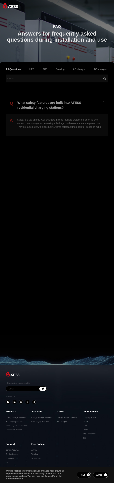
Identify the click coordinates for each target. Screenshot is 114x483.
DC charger (100, 73)
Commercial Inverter (14, 430)
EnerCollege (38, 444)
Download (10, 458)
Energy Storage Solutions (41, 417)
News (85, 426)
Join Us (86, 422)
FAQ (7, 462)
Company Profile (89, 417)
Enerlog (60, 73)
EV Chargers (62, 422)
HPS (31, 73)
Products (11, 411)
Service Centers (12, 454)
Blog (84, 438)
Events (85, 430)
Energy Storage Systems (67, 417)
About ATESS (90, 411)
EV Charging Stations (14, 422)
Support (10, 444)
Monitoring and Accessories (16, 426)
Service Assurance (13, 450)
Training (34, 454)
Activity (34, 450)
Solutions (36, 411)
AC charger (79, 73)
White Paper (36, 458)
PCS (45, 73)
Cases (60, 411)
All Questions (13, 73)
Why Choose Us (89, 434)
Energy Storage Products (16, 417)
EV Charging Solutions (40, 422)
